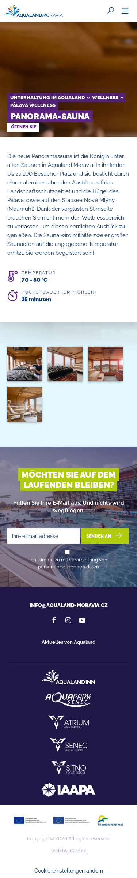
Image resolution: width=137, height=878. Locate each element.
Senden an (104, 535)
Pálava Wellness (33, 105)
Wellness (105, 97)
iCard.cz (77, 850)
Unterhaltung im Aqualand (47, 97)
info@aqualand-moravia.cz (69, 605)
